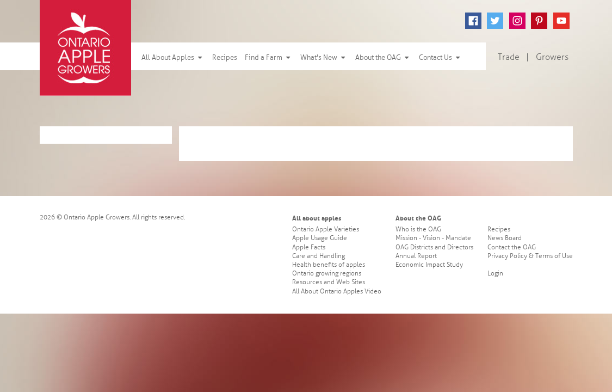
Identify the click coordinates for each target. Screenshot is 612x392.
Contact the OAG (511, 247)
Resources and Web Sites (328, 282)
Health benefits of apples (328, 265)
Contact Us (440, 57)
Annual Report (416, 256)
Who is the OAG (418, 229)
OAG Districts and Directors (434, 247)
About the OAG (383, 57)
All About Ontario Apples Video (336, 291)
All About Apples (173, 57)
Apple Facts (308, 247)
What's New (324, 57)
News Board (504, 238)
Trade (509, 57)
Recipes (224, 57)
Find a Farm (269, 57)
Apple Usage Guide (319, 238)
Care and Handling (318, 256)
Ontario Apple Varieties (325, 229)
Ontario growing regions (326, 274)
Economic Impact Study (429, 265)
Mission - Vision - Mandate (433, 238)
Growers (552, 57)
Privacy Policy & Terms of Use (530, 256)
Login (495, 274)
